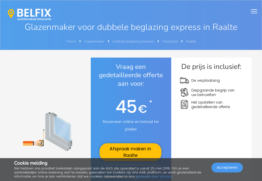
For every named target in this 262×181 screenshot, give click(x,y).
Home (71, 41)
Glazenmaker (94, 41)
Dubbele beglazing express (134, 41)
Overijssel (170, 41)
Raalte (191, 41)
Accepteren (227, 167)
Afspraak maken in (130, 152)
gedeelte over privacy (154, 176)
